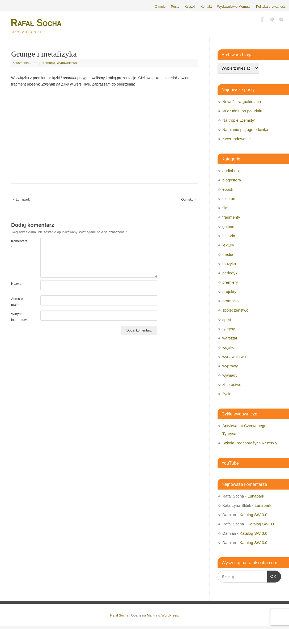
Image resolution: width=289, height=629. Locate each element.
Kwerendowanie (236, 139)
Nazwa (17, 284)
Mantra (152, 615)
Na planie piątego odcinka (245, 129)
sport (226, 319)
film (225, 208)
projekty (229, 291)
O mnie (160, 6)
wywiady (229, 375)
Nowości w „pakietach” (242, 101)
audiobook (231, 170)
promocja (48, 63)
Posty (175, 6)
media (227, 254)
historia (228, 235)
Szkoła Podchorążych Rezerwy (249, 443)
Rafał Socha (36, 22)
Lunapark (21, 199)
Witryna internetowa (18, 316)
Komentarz (18, 244)
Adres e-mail (17, 301)
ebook (227, 189)
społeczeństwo (235, 310)
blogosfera (231, 180)
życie (226, 394)
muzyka (229, 263)
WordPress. (170, 615)
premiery (230, 282)
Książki (190, 6)
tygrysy (228, 328)
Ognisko (188, 199)
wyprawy (230, 366)
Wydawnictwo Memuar (234, 6)
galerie (228, 226)
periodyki (230, 273)
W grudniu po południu (242, 111)
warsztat (229, 338)
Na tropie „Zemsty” (238, 120)
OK (272, 576)
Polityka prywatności (271, 6)
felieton (228, 198)
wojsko (228, 347)
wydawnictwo (67, 63)
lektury (228, 245)
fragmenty (231, 217)
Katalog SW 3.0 (253, 514)
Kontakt (206, 6)
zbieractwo (231, 384)
